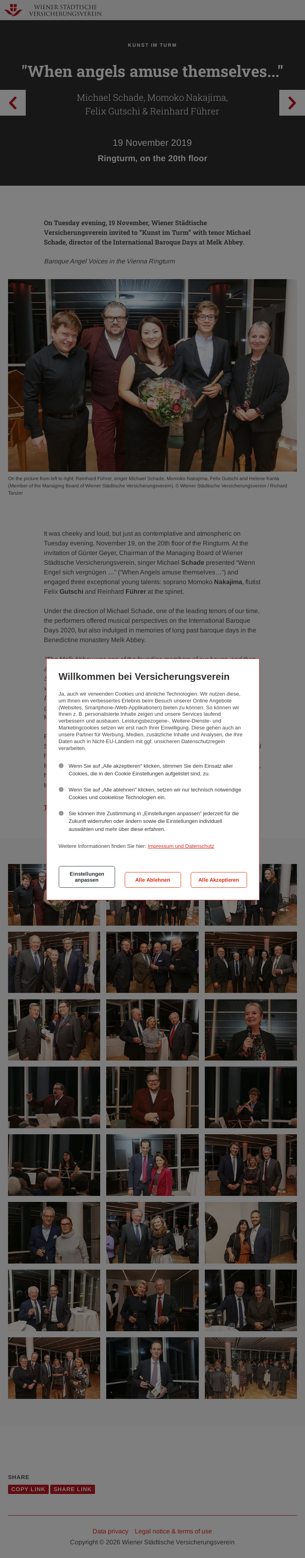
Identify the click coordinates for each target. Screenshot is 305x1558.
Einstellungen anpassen (87, 877)
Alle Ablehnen (152, 880)
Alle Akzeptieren (218, 880)
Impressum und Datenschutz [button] (181, 846)
